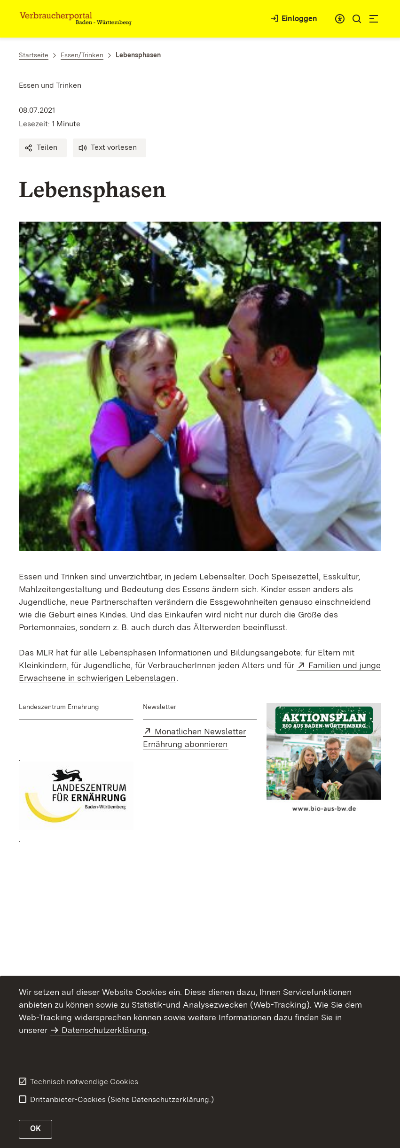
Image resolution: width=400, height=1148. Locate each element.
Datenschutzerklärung (104, 1030)
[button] (43, 148)
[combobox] (339, 18)
